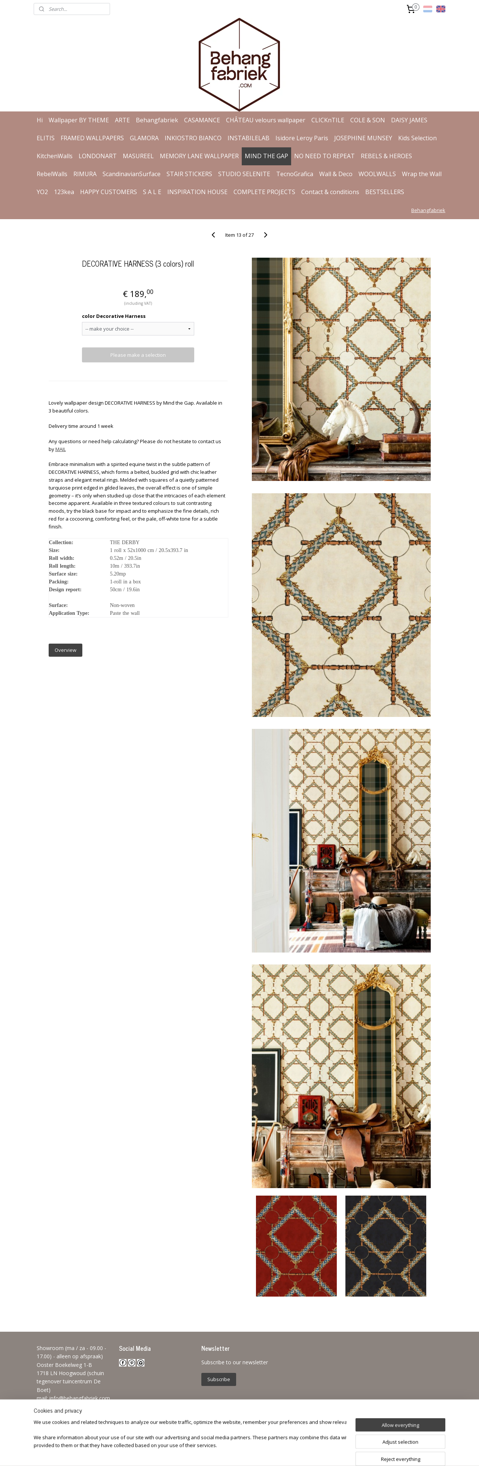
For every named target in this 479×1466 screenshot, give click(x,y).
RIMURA (85, 174)
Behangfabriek (157, 120)
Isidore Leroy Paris (301, 138)
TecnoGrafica (294, 174)
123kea (64, 192)
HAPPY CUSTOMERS (108, 192)
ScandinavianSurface (132, 174)
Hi (40, 120)
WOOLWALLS (377, 174)
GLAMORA (144, 138)
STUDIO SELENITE (244, 174)
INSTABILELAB (248, 138)
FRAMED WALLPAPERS (92, 138)
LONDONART (98, 156)
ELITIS (46, 138)
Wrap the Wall (422, 174)
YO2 (42, 192)
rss (226, 1452)
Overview (65, 650)
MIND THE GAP (266, 156)
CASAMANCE (202, 120)
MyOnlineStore (322, 1452)
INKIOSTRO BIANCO (193, 138)
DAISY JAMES (409, 120)
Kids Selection (417, 138)
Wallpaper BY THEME (79, 120)
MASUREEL (138, 156)
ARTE (122, 120)
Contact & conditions (330, 192)
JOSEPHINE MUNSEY (363, 138)
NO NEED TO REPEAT (324, 156)
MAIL (60, 449)
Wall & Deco (336, 174)
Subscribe (218, 1379)
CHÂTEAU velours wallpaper (265, 120)
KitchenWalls (55, 156)
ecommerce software (256, 1452)
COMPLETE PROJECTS (264, 192)
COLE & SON (367, 120)
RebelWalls (52, 174)
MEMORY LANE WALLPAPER (199, 156)
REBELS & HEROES (386, 156)
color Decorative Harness (113, 316)
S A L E (152, 192)
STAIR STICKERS (189, 174)
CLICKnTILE (327, 120)
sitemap (211, 1452)
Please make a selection (137, 355)
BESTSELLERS (384, 192)
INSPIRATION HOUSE (197, 192)
